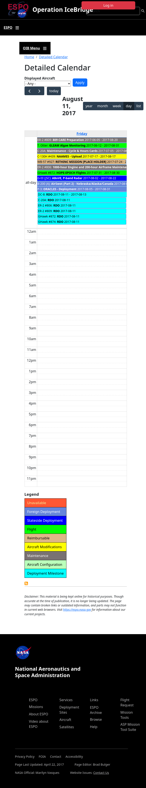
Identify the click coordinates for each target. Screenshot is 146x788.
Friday (82, 133)
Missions (36, 706)
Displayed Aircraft (40, 78)
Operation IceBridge (62, 9)
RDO (49, 194)
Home (29, 57)
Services (65, 700)
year (89, 106)
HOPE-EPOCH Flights (71, 173)
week (117, 106)
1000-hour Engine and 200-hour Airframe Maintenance (92, 167)
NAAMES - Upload (69, 156)
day (129, 106)
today (53, 91)
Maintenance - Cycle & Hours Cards (72, 151)
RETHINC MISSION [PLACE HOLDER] (80, 162)
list (138, 106)
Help (93, 726)
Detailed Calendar (53, 57)
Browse (96, 719)
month (102, 106)
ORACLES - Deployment (60, 189)
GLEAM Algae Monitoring (67, 145)
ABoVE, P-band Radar (67, 178)
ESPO (33, 700)
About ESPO (38, 714)
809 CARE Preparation (68, 140)
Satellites (66, 727)
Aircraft (65, 719)
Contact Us (101, 773)
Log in (108, 5)
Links (94, 700)
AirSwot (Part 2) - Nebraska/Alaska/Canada (82, 184)
